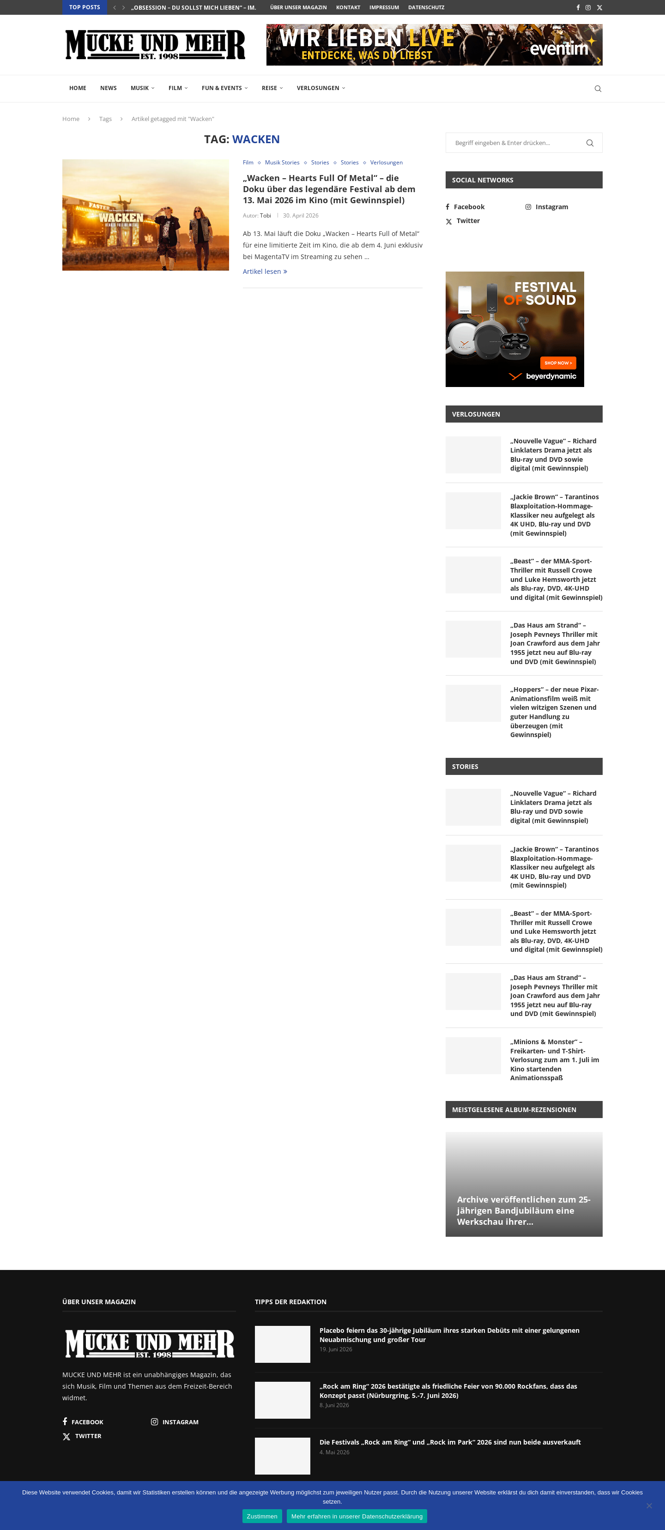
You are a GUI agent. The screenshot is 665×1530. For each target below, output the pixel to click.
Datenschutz (426, 7)
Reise (269, 88)
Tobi (265, 215)
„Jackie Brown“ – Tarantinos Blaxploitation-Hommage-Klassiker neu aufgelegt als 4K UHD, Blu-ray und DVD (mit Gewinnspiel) (554, 514)
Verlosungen (318, 88)
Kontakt (348, 7)
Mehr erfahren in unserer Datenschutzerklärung (357, 1516)
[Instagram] (588, 7)
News (108, 88)
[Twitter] (600, 7)
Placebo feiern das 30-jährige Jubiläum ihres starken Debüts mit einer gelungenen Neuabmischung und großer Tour (450, 1335)
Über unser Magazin (298, 7)
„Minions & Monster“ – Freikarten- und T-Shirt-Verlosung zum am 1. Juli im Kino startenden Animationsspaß (554, 1059)
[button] (114, 7)
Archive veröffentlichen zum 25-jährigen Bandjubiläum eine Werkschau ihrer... (524, 1211)
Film (175, 88)
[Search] (598, 88)
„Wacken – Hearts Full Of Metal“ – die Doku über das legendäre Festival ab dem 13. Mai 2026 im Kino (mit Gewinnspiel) (329, 189)
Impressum (384, 7)
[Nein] (649, 1506)
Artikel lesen (265, 271)
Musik (140, 88)
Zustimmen (262, 1516)
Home (77, 88)
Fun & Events (222, 88)
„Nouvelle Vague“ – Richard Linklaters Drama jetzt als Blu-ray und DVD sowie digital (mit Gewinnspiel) (553, 454)
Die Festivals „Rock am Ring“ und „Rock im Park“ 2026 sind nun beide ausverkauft (450, 1442)
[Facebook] (578, 7)
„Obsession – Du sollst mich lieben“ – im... (195, 8)
